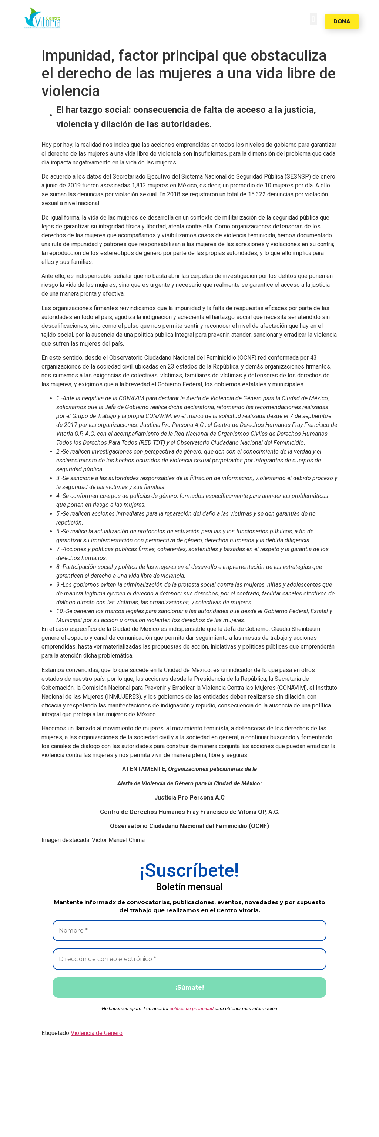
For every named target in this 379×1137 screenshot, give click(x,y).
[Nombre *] (189, 930)
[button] (42, 18)
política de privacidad (192, 1009)
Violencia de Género (97, 1033)
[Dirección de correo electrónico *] (189, 959)
